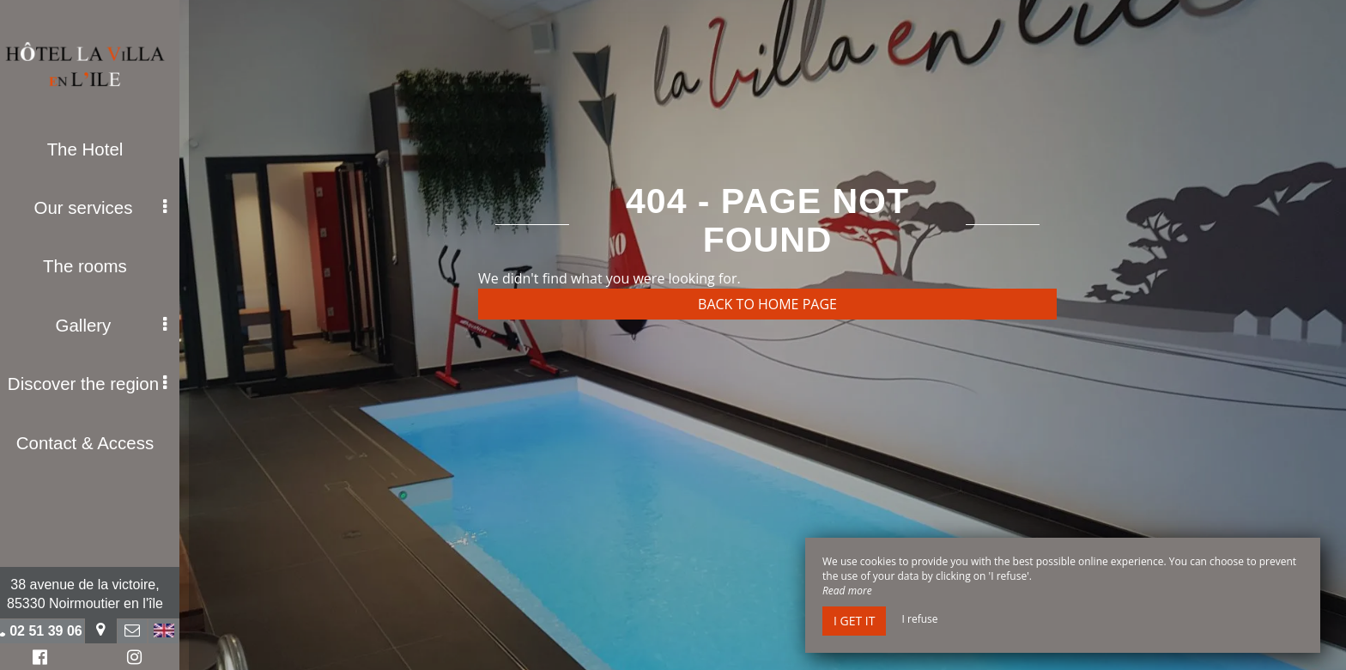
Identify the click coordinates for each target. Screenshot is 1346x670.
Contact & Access (94, 436)
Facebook (47, 659)
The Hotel (95, 148)
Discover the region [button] (97, 378)
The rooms (94, 263)
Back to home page (767, 304)
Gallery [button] (120, 321)
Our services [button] (110, 206)
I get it (854, 620)
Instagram (140, 659)
